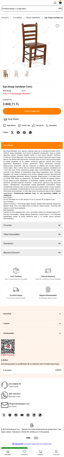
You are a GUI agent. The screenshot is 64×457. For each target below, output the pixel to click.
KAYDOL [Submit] (58, 370)
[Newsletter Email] (32, 370)
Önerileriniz (8, 243)
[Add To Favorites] (57, 26)
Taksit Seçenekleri (11, 234)
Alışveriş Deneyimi (11, 252)
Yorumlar (7, 225)
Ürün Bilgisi (8, 145)
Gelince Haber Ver (32, 111)
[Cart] (60, 3)
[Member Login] (55, 3)
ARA (60, 8)
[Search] (32, 8)
